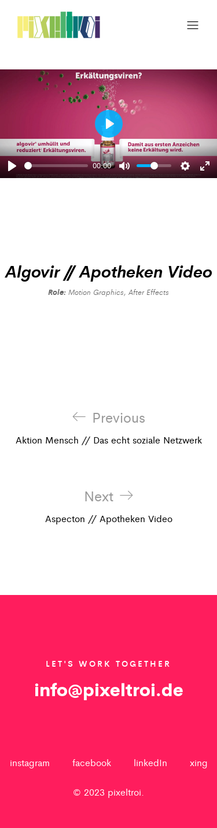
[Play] (12, 166)
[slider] (56, 165)
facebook (91, 762)
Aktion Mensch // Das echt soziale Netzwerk (109, 427)
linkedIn (150, 762)
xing (199, 762)
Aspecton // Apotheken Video (108, 506)
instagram (30, 762)
